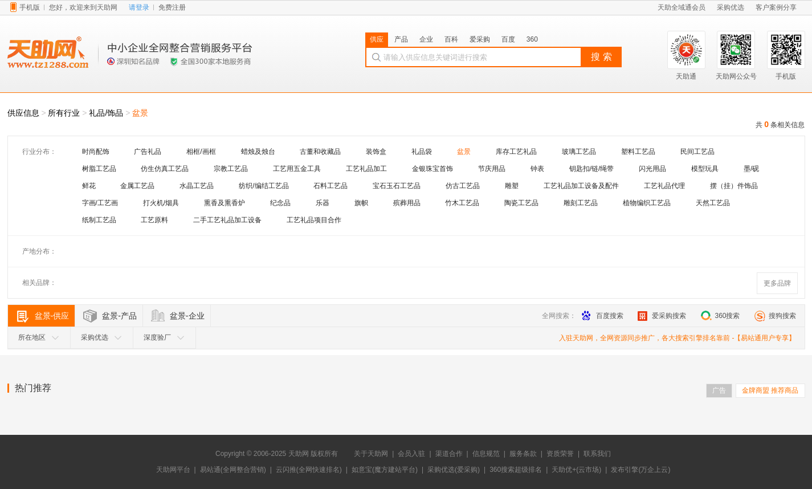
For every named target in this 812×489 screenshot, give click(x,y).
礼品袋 (421, 152)
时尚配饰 (95, 152)
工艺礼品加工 (366, 169)
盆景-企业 (187, 315)
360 (532, 39)
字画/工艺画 (100, 203)
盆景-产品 (119, 315)
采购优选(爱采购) (453, 470)
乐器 (322, 203)
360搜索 (720, 316)
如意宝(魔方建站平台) (385, 470)
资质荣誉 (560, 454)
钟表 (537, 169)
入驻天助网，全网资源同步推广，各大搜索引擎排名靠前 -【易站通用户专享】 (677, 338)
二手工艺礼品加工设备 (227, 220)
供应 (376, 39)
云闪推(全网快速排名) (309, 470)
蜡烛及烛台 (258, 152)
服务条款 (523, 454)
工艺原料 (154, 220)
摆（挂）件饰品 (734, 186)
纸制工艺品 (99, 220)
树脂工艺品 (99, 169)
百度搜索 (602, 316)
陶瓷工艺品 (521, 203)
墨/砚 (751, 169)
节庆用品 (491, 169)
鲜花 (89, 186)
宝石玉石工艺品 (397, 186)
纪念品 (280, 203)
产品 (401, 39)
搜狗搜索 (775, 316)
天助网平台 (173, 470)
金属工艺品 (137, 186)
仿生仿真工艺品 (165, 169)
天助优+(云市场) (576, 470)
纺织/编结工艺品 (263, 186)
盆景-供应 (52, 315)
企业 (426, 39)
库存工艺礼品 (516, 152)
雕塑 (512, 186)
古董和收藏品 (320, 152)
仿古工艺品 (463, 186)
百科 (451, 39)
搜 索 (601, 57)
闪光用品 (652, 169)
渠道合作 (449, 454)
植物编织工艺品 (647, 203)
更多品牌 (777, 283)
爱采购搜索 (662, 316)
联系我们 (597, 454)
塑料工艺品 (638, 152)
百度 (508, 39)
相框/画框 (200, 152)
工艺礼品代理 (664, 186)
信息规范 (486, 454)
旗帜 (361, 203)
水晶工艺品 (196, 186)
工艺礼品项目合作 (314, 220)
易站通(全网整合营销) (233, 470)
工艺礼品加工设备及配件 (581, 186)
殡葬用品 (407, 203)
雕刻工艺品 (581, 203)
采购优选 (101, 337)
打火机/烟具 (161, 203)
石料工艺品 (330, 186)
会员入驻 (411, 454)
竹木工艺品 (462, 203)
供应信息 (23, 112)
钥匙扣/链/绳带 (591, 169)
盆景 (140, 112)
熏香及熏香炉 (224, 203)
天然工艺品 (713, 203)
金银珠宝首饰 (432, 169)
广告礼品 (147, 152)
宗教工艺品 (231, 169)
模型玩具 (705, 169)
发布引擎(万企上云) (640, 470)
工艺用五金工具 (297, 169)
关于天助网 (371, 454)
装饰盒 (376, 152)
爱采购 (480, 39)
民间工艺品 (697, 152)
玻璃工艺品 (579, 152)
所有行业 (64, 112)
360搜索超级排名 (515, 470)
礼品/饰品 (106, 112)
